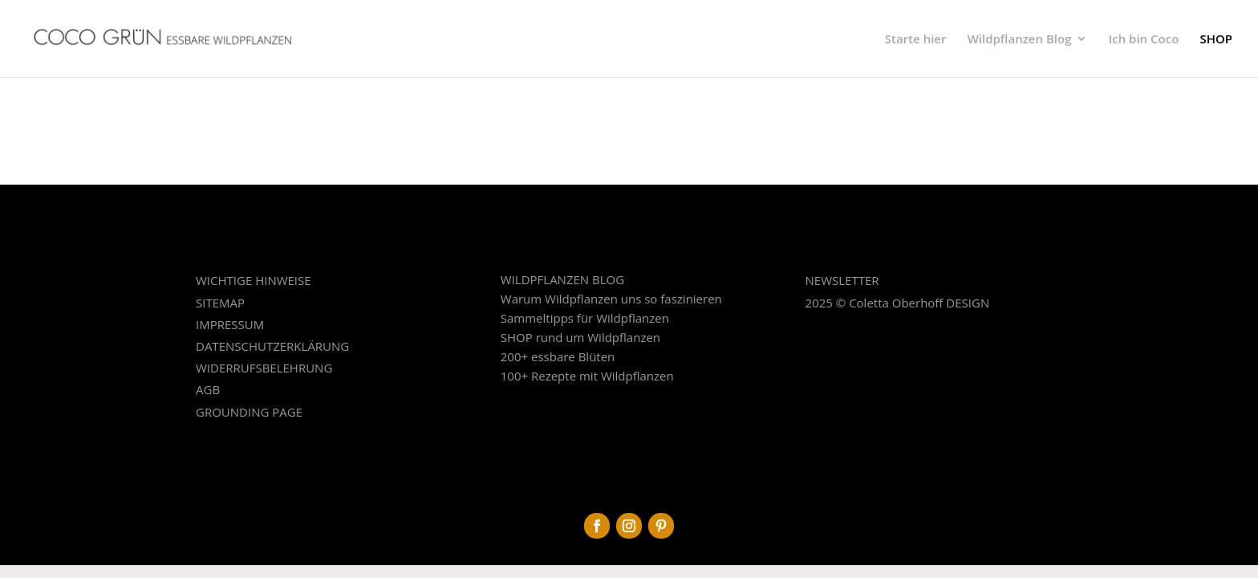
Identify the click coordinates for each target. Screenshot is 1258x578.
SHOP (1215, 40)
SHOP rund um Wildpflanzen (580, 337)
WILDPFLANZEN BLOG (562, 279)
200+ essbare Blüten (558, 356)
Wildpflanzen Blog (1020, 40)
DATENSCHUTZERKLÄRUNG (272, 346)
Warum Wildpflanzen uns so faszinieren (611, 299)
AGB (208, 389)
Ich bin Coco (1144, 40)
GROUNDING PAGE (249, 412)
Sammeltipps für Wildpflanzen (585, 318)
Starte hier (916, 40)
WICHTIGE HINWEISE (253, 280)
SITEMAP (220, 303)
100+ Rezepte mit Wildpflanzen (587, 376)
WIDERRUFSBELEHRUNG (264, 368)
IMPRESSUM (230, 324)
